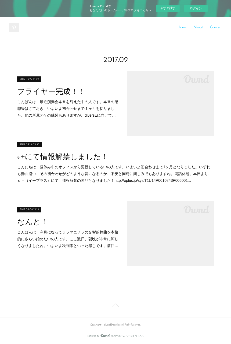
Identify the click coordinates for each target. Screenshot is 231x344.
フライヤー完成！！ (51, 91)
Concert (216, 27)
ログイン (196, 8)
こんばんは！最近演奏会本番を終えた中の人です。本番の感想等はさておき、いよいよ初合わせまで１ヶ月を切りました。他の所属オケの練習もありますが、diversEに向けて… (67, 108)
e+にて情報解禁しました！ (62, 156)
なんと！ (32, 222)
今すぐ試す (167, 8)
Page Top (115, 306)
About (198, 27)
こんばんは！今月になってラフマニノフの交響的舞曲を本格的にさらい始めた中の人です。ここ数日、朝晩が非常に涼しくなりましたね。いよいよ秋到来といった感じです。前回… (67, 239)
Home (182, 27)
